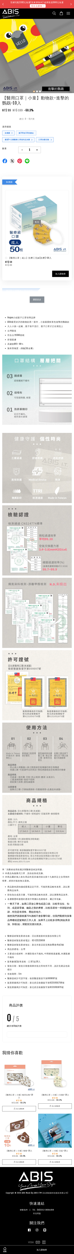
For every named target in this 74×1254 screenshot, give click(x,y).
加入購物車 (60, 273)
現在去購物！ (37, 6)
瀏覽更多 (37, 299)
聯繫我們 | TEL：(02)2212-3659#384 (37, 1210)
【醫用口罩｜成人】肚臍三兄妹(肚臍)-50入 (28, 258)
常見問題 (37, 1213)
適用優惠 (6, 126)
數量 (4, 148)
